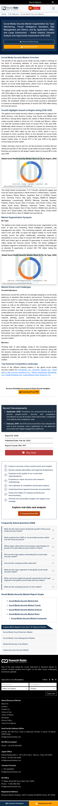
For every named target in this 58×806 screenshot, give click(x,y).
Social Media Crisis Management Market (19, 638)
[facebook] (49, 679)
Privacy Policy (6, 720)
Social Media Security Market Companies (29, 618)
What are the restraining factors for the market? (23, 587)
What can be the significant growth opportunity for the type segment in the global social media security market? (27, 579)
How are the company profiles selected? (20, 563)
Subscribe (51, 694)
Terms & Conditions (8, 723)
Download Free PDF (29, 47)
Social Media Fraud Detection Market (17, 632)
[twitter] (56, 679)
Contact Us (5, 709)
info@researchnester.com (11, 737)
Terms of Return (7, 715)
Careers (4, 707)
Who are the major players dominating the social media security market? (25, 555)
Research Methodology (29, 42)
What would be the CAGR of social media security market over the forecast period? (26, 538)
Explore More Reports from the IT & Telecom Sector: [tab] (24, 627)
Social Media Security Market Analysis (25, 610)
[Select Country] (43, 688)
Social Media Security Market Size (23, 601)
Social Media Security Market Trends (25, 605)
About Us (4, 704)
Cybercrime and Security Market (16, 650)
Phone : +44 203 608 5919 (11, 746)
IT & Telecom (13, 14)
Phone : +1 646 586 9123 (10, 784)
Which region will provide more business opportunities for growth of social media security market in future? (26, 547)
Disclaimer (5, 718)
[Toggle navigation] (53, 8)
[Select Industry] (15, 688)
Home (3, 14)
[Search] (52, 2)
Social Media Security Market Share (24, 614)
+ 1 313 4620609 (7, 769)
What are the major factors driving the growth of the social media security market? (27, 530)
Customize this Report (14, 803)
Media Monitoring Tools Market (15, 644)
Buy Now (29, 452)
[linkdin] (53, 679)
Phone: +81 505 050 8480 (11, 758)
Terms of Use (6, 712)
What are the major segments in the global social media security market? (26, 571)
